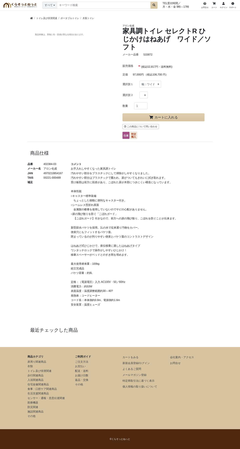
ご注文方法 (81, 361)
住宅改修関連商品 (38, 384)
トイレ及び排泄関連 (40, 371)
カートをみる (130, 357)
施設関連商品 (36, 411)
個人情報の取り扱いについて (139, 386)
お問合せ (175, 363)
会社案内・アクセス (182, 357)
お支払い (80, 366)
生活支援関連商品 (38, 393)
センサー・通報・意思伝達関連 (46, 398)
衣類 (30, 366)
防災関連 (33, 407)
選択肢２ (127, 95)
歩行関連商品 (36, 375)
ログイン (144, 363)
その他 (32, 416)
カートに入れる (163, 117)
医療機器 (33, 402)
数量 (125, 105)
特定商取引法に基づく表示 (138, 380)
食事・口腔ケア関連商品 (42, 389)
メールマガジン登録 (134, 375)
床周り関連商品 (37, 361)
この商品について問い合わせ (140, 126)
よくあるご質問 (131, 369)
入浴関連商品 (36, 379)
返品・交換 (81, 379)
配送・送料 (81, 371)
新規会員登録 (130, 363)
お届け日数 (81, 375)
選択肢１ (127, 84)
